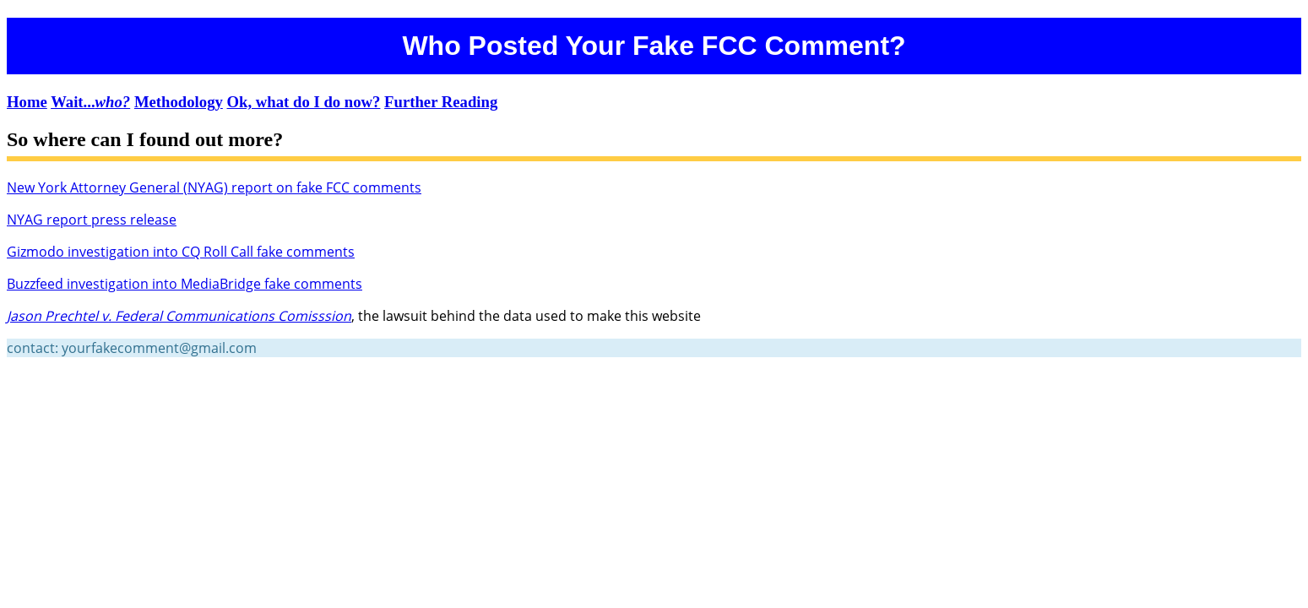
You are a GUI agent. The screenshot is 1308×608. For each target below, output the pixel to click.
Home (27, 102)
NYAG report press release (91, 219)
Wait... (90, 102)
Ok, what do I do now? (304, 102)
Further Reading (440, 102)
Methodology (178, 102)
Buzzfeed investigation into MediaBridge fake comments (184, 283)
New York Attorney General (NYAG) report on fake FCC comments (214, 187)
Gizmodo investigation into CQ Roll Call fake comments (181, 251)
